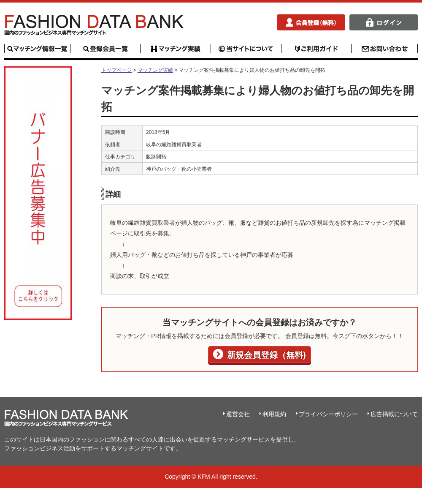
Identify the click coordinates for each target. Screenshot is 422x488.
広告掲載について (394, 414)
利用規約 (274, 414)
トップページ (116, 70)
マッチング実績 (155, 70)
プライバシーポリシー (328, 414)
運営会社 (238, 414)
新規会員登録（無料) (265, 355)
